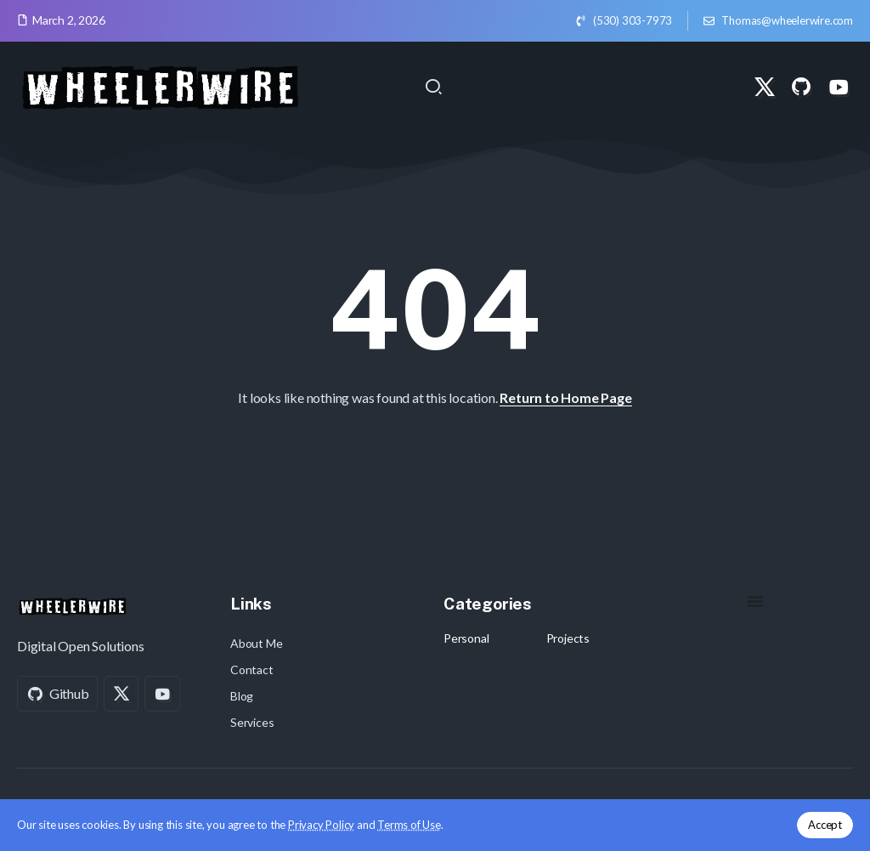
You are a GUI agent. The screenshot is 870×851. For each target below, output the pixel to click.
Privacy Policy (321, 824)
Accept (825, 824)
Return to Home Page (565, 397)
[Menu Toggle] (755, 601)
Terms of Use (409, 824)
